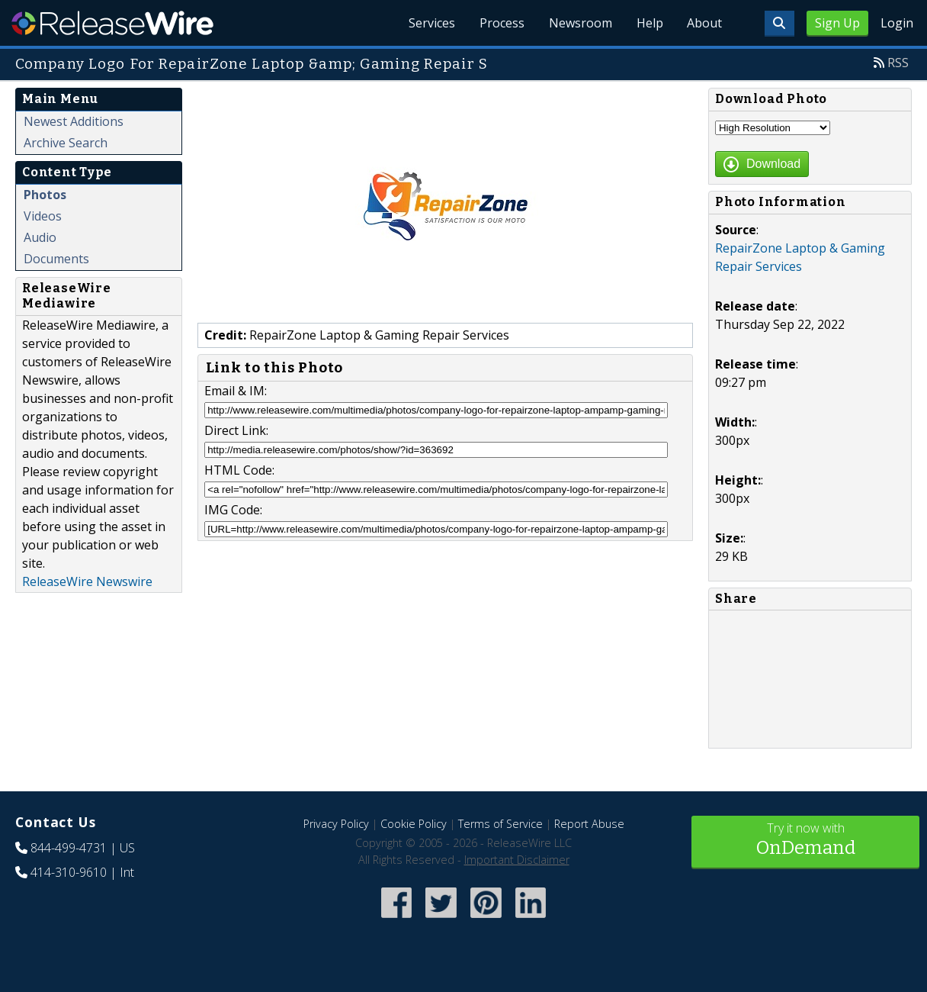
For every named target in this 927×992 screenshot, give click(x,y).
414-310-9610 (68, 872)
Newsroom (579, 22)
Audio (40, 237)
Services (431, 22)
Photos (45, 194)
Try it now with (805, 841)
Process (501, 22)
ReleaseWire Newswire (87, 581)
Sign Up (837, 22)
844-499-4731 (68, 847)
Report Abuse (589, 823)
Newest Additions (73, 121)
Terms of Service (500, 823)
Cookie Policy (413, 823)
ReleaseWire (112, 23)
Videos (43, 216)
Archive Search (65, 142)
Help (649, 22)
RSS (898, 62)
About (704, 22)
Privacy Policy (336, 823)
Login (896, 22)
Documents (56, 258)
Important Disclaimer (516, 859)
